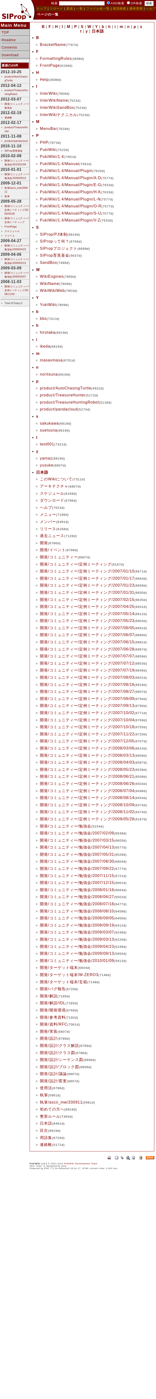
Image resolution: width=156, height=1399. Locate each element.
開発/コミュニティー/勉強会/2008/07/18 (77, 904)
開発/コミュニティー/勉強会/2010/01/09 (77, 961)
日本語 (46, 1123)
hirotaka (47, 332)
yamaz (46, 458)
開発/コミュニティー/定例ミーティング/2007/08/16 (87, 685)
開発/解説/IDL (52, 1003)
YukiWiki (48, 305)
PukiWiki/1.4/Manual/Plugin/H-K (70, 192)
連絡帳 (8, 117)
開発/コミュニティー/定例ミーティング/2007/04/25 (87, 607)
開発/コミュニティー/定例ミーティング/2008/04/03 (87, 762)
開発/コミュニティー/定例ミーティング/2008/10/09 (87, 805)
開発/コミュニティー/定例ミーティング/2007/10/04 (87, 720)
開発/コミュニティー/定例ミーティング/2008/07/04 (87, 791)
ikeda (45, 346)
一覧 (79, 8)
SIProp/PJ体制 (53, 234)
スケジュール (12, 231)
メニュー (48, 514)
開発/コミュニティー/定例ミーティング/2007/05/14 (87, 614)
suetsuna (48, 430)
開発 (44, 543)
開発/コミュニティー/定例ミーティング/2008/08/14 (87, 798)
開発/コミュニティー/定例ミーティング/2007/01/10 (87, 571)
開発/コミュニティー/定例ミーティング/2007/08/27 (87, 691)
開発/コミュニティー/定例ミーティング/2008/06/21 (87, 776)
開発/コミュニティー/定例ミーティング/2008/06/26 (87, 784)
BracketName (53, 45)
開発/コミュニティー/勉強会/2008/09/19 (77, 925)
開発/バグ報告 (52, 989)
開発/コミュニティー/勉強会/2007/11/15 (77, 876)
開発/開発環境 (52, 1010)
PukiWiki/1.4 (52, 157)
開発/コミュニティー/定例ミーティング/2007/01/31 (87, 592)
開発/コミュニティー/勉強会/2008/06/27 (77, 897)
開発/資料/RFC (53, 1024)
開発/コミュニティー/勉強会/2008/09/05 (77, 918)
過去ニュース (52, 536)
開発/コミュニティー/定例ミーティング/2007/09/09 (87, 699)
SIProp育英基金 (14, 151)
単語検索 (119, 8)
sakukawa (49, 423)
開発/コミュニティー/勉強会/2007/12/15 (77, 883)
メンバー (48, 522)
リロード (56, 8)
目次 (44, 1130)
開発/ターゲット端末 (59, 968)
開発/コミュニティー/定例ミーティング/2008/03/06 (87, 748)
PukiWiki (48, 150)
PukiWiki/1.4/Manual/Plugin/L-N (70, 199)
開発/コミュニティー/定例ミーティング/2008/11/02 (17, 290)
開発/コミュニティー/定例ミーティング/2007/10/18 (87, 727)
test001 (47, 444)
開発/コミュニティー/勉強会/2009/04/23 (77, 946)
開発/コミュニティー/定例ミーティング (76, 564)
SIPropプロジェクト (58, 248)
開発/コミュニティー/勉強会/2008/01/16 (77, 890)
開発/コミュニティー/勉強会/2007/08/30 (77, 861)
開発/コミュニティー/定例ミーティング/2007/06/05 (87, 628)
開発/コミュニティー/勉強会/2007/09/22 (77, 868)
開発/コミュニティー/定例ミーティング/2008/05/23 (87, 769)
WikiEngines (52, 276)
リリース (10, 235)
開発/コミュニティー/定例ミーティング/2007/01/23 (87, 585)
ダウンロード (52, 500)
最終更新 (136, 8)
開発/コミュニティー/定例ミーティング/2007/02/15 (87, 600)
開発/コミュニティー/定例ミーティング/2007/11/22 (87, 734)
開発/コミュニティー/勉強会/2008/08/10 (77, 911)
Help (44, 80)
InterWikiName (54, 100)
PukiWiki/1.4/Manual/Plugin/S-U (70, 213)
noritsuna (49, 374)
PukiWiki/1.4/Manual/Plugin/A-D (70, 178)
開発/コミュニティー (59, 557)
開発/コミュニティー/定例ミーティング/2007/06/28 (87, 649)
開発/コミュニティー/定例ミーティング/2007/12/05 (87, 741)
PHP (44, 142)
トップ (42, 8)
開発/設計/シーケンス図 (61, 1060)
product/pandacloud (16, 141)
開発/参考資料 (52, 1017)
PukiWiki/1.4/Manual (59, 164)
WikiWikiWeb (52, 291)
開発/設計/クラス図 (57, 1053)
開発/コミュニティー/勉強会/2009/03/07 (77, 932)
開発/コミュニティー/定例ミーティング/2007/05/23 (87, 621)
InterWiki (48, 93)
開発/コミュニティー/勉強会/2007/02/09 (77, 833)
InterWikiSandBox (57, 107)
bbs (43, 318)
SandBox (48, 263)
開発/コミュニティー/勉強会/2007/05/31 (77, 854)
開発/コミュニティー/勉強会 (65, 826)
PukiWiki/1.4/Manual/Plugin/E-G (70, 185)
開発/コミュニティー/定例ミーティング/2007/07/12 (87, 663)
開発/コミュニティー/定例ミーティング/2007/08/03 (87, 677)
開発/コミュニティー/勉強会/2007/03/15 (77, 840)
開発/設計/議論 (53, 1074)
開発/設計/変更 (53, 1081)
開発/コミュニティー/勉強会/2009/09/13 (77, 953)
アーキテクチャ (54, 486)
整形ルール (50, 1116)
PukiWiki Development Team (80, 1163)
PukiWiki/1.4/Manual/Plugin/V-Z (70, 220)
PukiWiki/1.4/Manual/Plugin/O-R (71, 206)
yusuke (47, 465)
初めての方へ (52, 1109)
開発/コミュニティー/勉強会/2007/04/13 (77, 847)
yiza (63, 1166)
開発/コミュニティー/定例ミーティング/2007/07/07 (87, 656)
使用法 (46, 1088)
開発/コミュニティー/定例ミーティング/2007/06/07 (87, 635)
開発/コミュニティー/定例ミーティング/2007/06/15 (87, 642)
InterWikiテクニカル (58, 115)
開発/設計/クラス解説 (59, 1046)
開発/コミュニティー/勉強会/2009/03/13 (77, 939)
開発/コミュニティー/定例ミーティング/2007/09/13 (87, 706)
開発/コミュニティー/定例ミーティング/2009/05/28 (17, 210)
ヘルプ (46, 507)
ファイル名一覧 (98, 8)
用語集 (46, 1138)
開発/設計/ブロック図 (59, 1067)
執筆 (7, 196)
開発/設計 (48, 1038)
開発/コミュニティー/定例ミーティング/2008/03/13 (87, 755)
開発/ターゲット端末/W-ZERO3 (69, 975)
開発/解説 (48, 996)
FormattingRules (55, 58)
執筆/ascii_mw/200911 (61, 1102)
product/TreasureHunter (63, 395)
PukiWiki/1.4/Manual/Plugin (66, 171)
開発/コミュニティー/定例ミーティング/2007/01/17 (87, 578)
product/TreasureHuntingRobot (69, 402)
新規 (69, 8)
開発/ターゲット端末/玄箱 (63, 982)
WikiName (49, 284)
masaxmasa (51, 360)
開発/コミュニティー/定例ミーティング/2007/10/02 (87, 713)
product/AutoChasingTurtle (65, 388)
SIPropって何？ (54, 241)
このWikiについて (56, 479)
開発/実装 (48, 1031)
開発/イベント (52, 550)
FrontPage (11, 226)
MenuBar (48, 129)
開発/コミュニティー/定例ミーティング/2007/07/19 (87, 670)
